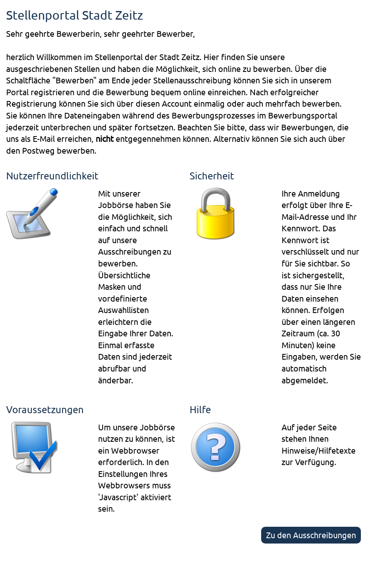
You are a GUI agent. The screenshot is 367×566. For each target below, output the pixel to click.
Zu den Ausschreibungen (311, 535)
